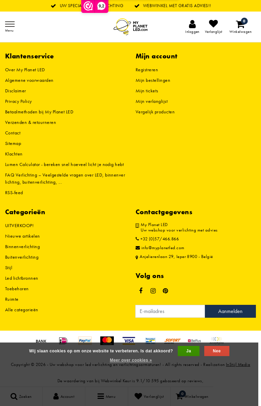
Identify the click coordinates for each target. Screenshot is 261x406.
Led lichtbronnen (21, 278)
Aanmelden (230, 311)
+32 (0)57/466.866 (157, 239)
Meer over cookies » (131, 360)
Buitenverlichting (21, 257)
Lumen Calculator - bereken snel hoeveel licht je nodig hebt (64, 164)
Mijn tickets (147, 91)
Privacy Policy (18, 101)
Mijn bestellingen (153, 80)
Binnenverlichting (22, 246)
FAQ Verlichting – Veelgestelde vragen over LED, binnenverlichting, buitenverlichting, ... (65, 178)
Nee (217, 351)
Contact (12, 133)
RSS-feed (14, 192)
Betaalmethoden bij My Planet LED (39, 112)
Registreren (147, 70)
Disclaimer (15, 91)
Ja (188, 351)
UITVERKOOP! (19, 225)
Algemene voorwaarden (29, 80)
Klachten (14, 154)
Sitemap (13, 143)
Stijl (8, 267)
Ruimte (12, 299)
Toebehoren (17, 288)
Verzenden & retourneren (30, 122)
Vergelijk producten (155, 112)
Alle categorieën (21, 310)
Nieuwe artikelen (22, 236)
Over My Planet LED (25, 70)
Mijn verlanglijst (152, 101)
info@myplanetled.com (160, 248)
